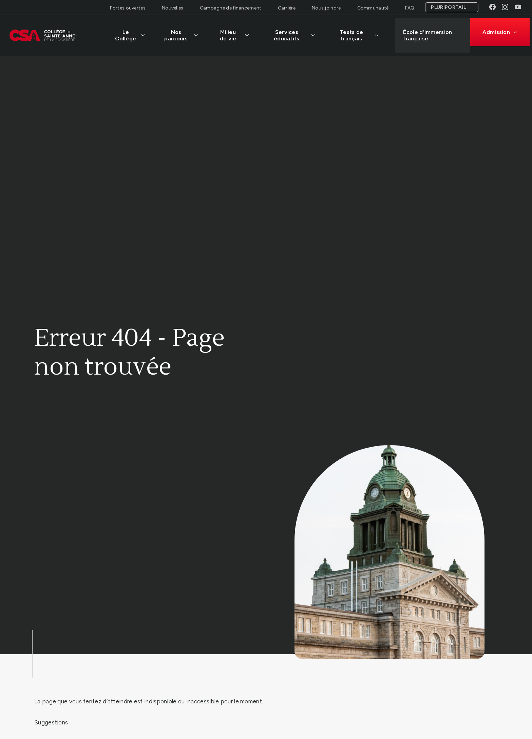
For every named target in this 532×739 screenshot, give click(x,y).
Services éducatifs (296, 32)
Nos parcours (183, 32)
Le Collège (132, 32)
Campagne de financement (231, 8)
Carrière (287, 8)
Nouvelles (173, 8)
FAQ (410, 8)
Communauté (373, 8)
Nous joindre (326, 8)
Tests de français (361, 32)
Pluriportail (448, 7)
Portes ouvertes (128, 8)
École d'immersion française (429, 32)
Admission (502, 29)
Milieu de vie (236, 32)
